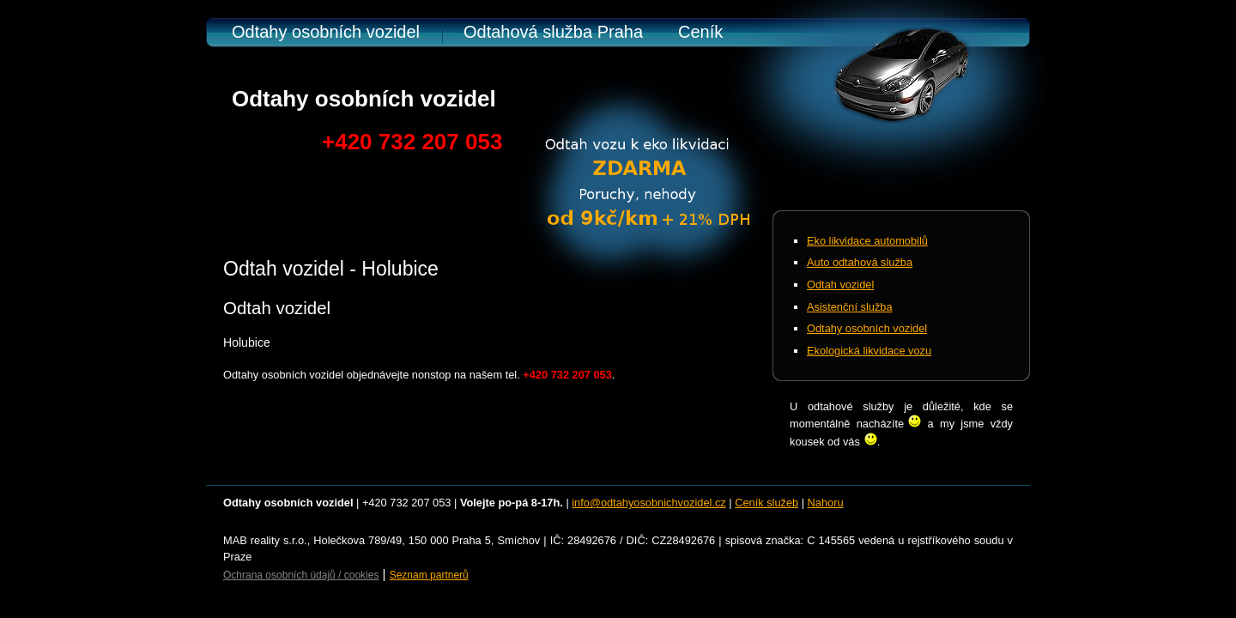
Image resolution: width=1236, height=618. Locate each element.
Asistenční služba (850, 306)
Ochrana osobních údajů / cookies (301, 575)
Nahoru (826, 502)
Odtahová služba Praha (553, 31)
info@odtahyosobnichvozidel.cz (648, 502)
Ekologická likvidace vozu (869, 350)
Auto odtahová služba (859, 262)
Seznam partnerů (429, 575)
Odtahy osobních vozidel (326, 31)
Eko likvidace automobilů (867, 240)
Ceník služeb (766, 502)
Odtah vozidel (840, 284)
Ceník (700, 31)
